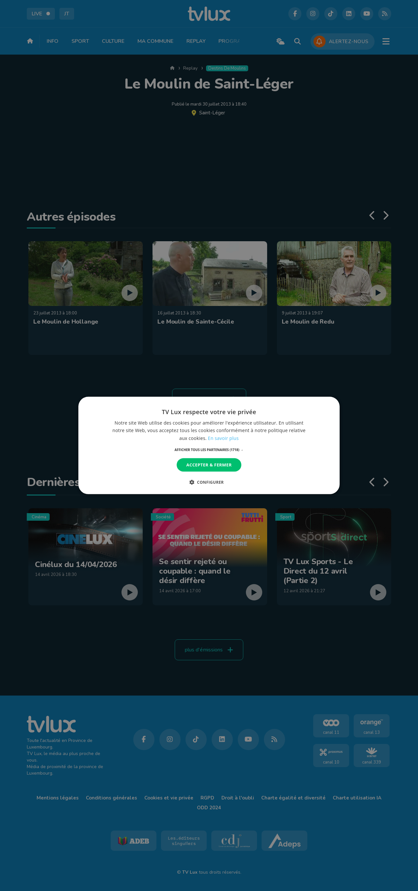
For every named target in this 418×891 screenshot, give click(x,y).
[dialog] (209, 445)
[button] (209, 450)
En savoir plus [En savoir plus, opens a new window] (223, 438)
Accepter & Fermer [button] (209, 465)
